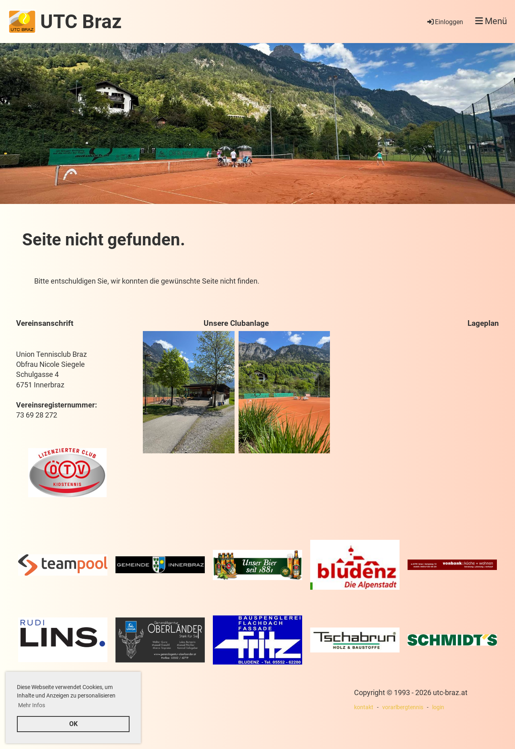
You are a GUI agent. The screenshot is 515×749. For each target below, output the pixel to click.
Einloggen (444, 22)
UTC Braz (81, 21)
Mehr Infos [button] (31, 705)
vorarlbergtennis (402, 707)
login (438, 707)
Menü (491, 21)
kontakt (363, 707)
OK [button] (73, 724)
